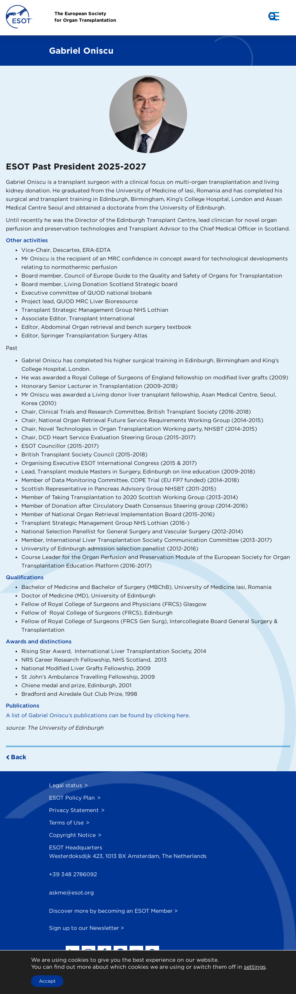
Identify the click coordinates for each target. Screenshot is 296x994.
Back (18, 757)
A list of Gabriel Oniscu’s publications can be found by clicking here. (98, 715)
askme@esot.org (71, 892)
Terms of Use (66, 822)
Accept (47, 981)
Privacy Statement (74, 810)
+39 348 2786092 (73, 874)
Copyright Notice (72, 835)
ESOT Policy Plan (72, 798)
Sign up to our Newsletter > (86, 928)
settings (255, 967)
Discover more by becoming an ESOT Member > (113, 911)
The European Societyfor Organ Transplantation (85, 16)
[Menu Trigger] (274, 16)
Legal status (65, 785)
